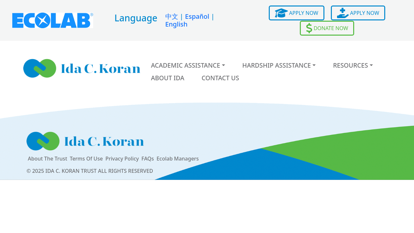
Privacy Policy (122, 158)
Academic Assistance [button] (185, 65)
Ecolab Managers (178, 158)
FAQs (147, 158)
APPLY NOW (296, 13)
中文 (171, 16)
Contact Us (220, 77)
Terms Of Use (86, 158)
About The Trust (47, 158)
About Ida (167, 77)
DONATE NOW (327, 28)
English (176, 24)
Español (197, 16)
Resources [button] (350, 65)
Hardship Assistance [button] (276, 65)
